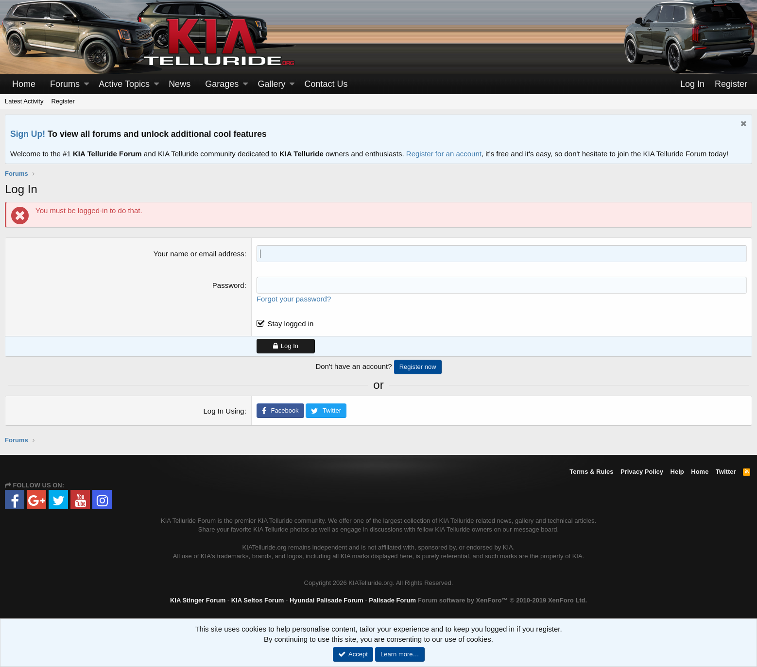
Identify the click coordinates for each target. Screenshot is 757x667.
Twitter (726, 471)
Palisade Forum (392, 600)
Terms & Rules (591, 471)
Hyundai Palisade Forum (326, 600)
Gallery (271, 84)
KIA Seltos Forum (257, 600)
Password (228, 285)
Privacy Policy (641, 471)
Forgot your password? (294, 299)
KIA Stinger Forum (197, 600)
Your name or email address (199, 254)
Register (62, 101)
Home (23, 84)
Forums (65, 84)
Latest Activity (24, 101)
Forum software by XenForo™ (502, 600)
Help (677, 471)
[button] (86, 84)
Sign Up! (27, 134)
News (179, 84)
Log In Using (223, 411)
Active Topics (124, 84)
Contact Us (326, 84)
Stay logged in (290, 323)
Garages (222, 84)
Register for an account (444, 154)
